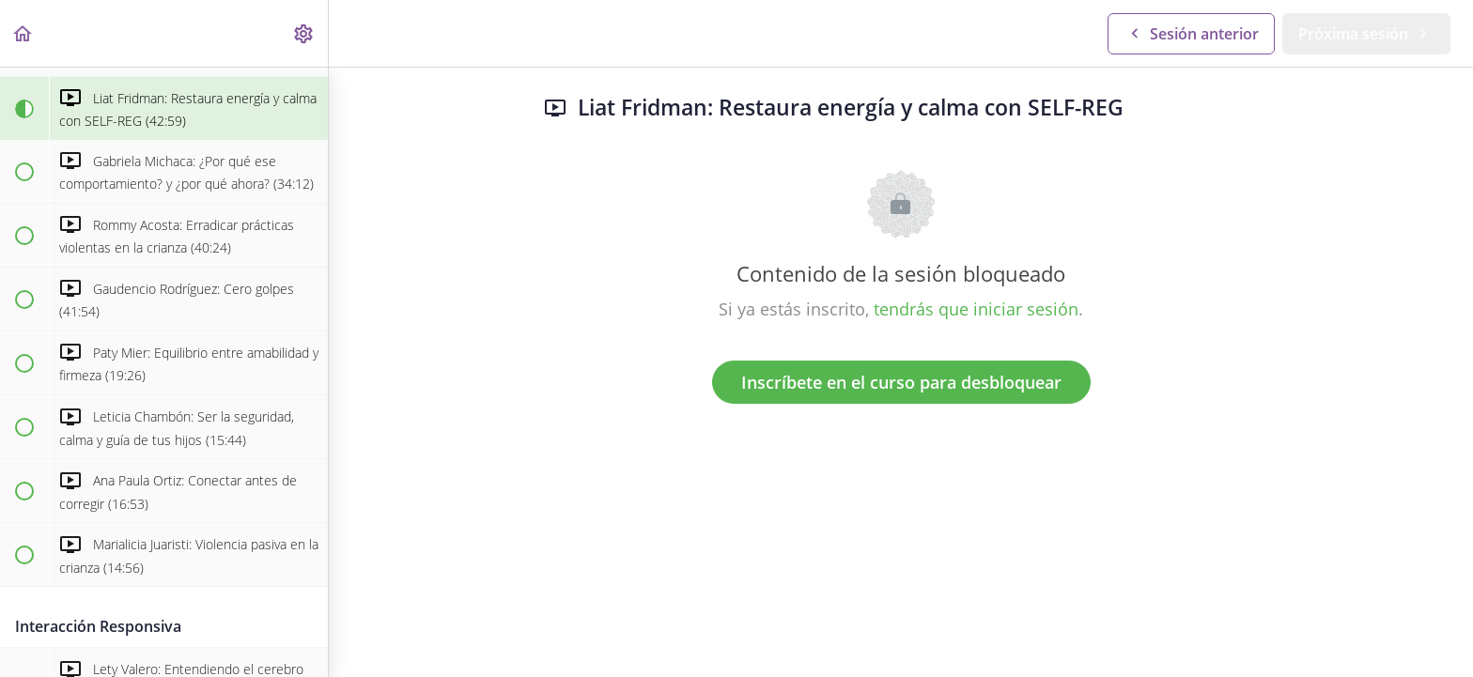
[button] (23, 33)
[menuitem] (304, 33)
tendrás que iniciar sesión (976, 309)
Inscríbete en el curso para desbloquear (901, 382)
